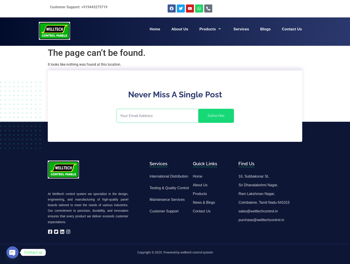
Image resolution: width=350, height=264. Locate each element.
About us (179, 29)
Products (210, 29)
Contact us (292, 29)
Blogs (265, 29)
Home (155, 29)
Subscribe (216, 115)
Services (241, 29)
